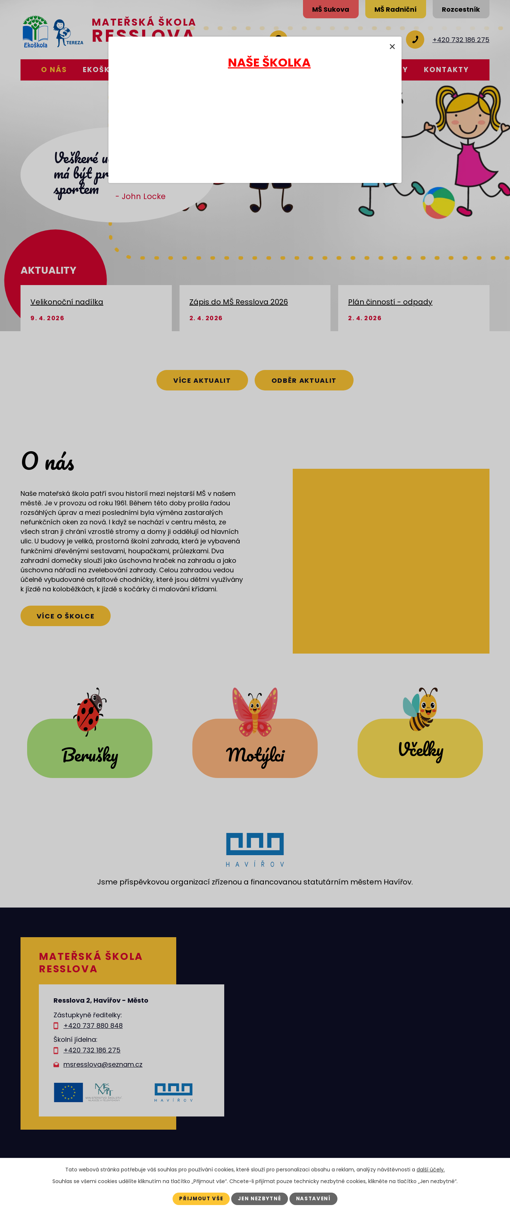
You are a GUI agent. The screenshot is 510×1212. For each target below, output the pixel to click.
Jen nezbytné (260, 1198)
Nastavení (317, 1198)
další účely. (431, 1169)
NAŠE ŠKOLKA (269, 62)
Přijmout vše (198, 1198)
